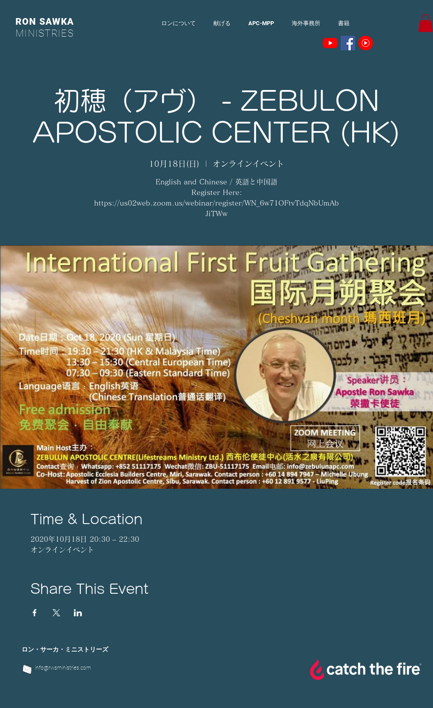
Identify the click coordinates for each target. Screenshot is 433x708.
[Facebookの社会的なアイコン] (348, 43)
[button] (425, 23)
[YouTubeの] (330, 43)
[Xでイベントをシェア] (56, 612)
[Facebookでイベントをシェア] (34, 612)
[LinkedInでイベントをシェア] (78, 612)
